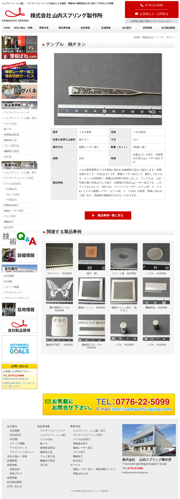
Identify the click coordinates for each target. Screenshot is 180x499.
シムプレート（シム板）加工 (20, 117)
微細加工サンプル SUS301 (91, 331)
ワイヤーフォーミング (16, 112)
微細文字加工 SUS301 (59, 330)
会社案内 (126, 27)
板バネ (8, 129)
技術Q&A (15, 469)
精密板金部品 (11, 134)
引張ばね (12, 199)
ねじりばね (13, 194)
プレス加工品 (11, 145)
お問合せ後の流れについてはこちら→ (151, 21)
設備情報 (106, 27)
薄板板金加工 (11, 205)
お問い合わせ (19, 366)
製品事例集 (64, 27)
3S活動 (8, 281)
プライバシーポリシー (16, 298)
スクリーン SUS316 (59, 259)
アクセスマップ (13, 292)
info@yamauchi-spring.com (16, 379)
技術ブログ (16, 473)
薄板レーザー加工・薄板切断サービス (94, 469)
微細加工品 (147, 37)
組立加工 (9, 227)
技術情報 (85, 27)
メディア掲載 (11, 287)
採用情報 (147, 27)
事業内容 (43, 27)
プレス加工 (10, 216)
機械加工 (9, 221)
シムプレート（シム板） (54, 434)
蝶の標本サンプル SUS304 (59, 294)
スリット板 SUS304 (123, 259)
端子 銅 (91, 259)
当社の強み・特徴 (23, 27)
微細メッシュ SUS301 (91, 293)
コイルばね (10, 123)
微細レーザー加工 (14, 210)
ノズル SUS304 (156, 259)
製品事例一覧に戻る (110, 215)
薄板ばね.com (80, 473)
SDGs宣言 (15, 434)
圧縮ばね (12, 188)
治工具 (8, 156)
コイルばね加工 (13, 183)
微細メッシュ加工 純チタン (123, 294)
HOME (7, 27)
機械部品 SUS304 (156, 293)
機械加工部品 (11, 151)
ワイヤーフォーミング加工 (19, 178)
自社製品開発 (168, 27)
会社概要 (9, 275)
